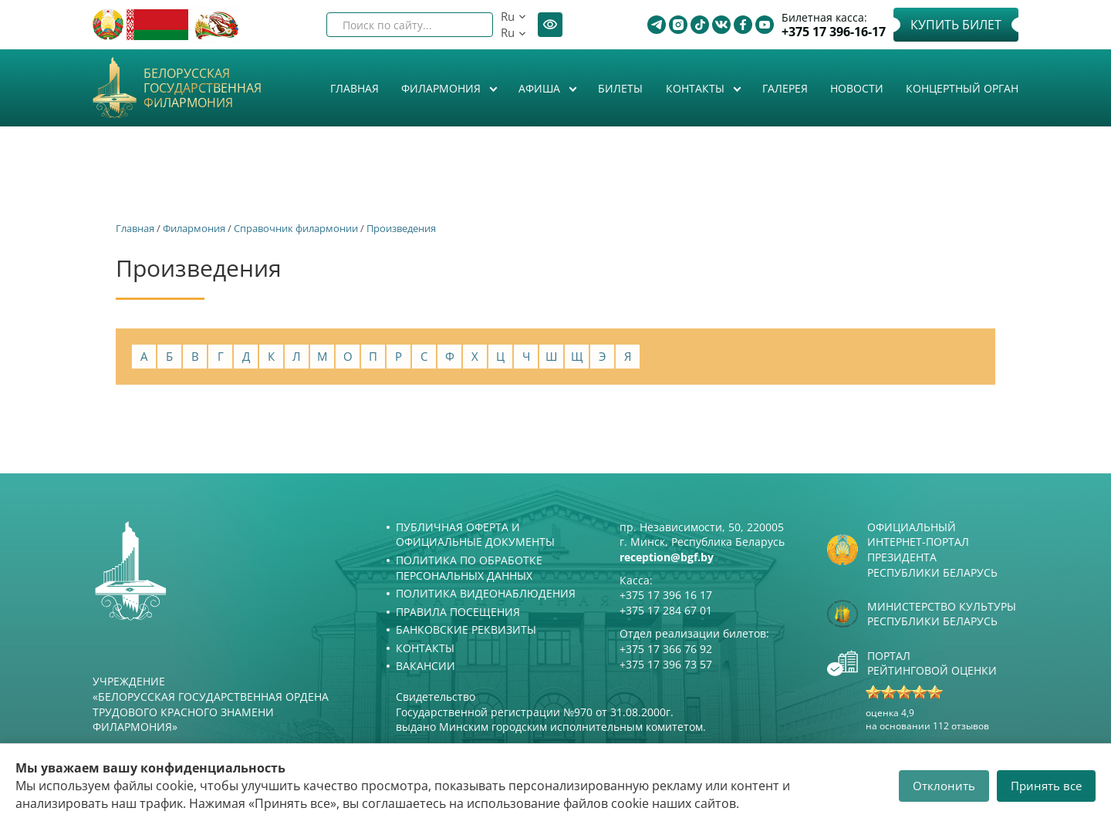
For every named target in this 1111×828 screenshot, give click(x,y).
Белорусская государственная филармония (203, 88)
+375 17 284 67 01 (666, 610)
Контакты (697, 88)
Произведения (401, 228)
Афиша (540, 88)
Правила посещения (458, 611)
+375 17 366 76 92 (666, 648)
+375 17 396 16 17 (666, 594)
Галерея (785, 88)
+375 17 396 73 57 (666, 664)
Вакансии (425, 665)
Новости (856, 88)
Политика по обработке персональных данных (469, 568)
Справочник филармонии (296, 228)
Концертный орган (962, 88)
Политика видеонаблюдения (486, 593)
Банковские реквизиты (466, 629)
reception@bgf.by (667, 557)
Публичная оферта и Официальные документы (475, 535)
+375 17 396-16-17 (834, 32)
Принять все (1046, 785)
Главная (354, 88)
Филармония (442, 88)
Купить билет (955, 24)
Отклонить (944, 785)
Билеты (620, 88)
